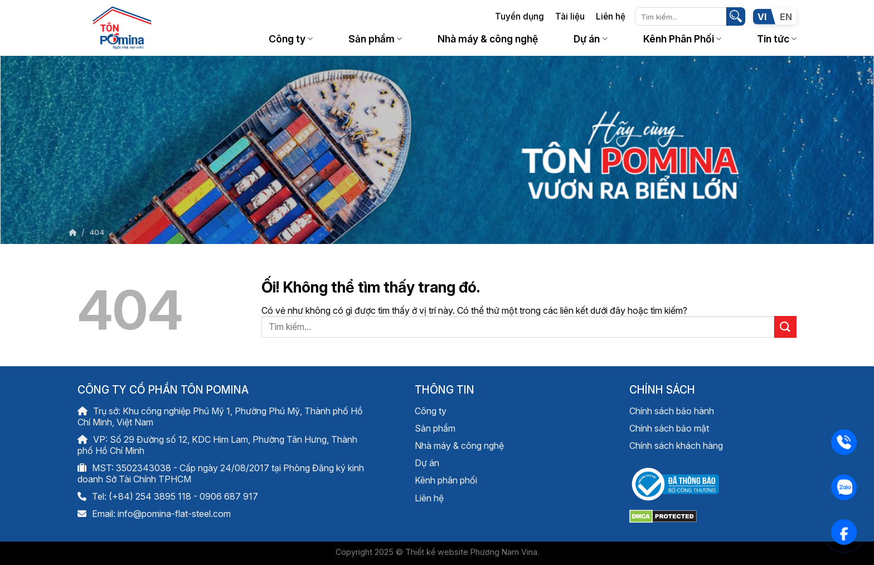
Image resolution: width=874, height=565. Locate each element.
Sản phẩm (375, 39)
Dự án (590, 39)
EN (786, 16)
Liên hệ (610, 16)
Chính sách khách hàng (676, 445)
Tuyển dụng (519, 16)
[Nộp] (735, 16)
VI (762, 16)
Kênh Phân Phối (682, 39)
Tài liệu (570, 16)
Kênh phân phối (446, 480)
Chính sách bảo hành (671, 410)
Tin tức (777, 39)
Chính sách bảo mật (669, 428)
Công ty (291, 39)
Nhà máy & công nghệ (488, 39)
